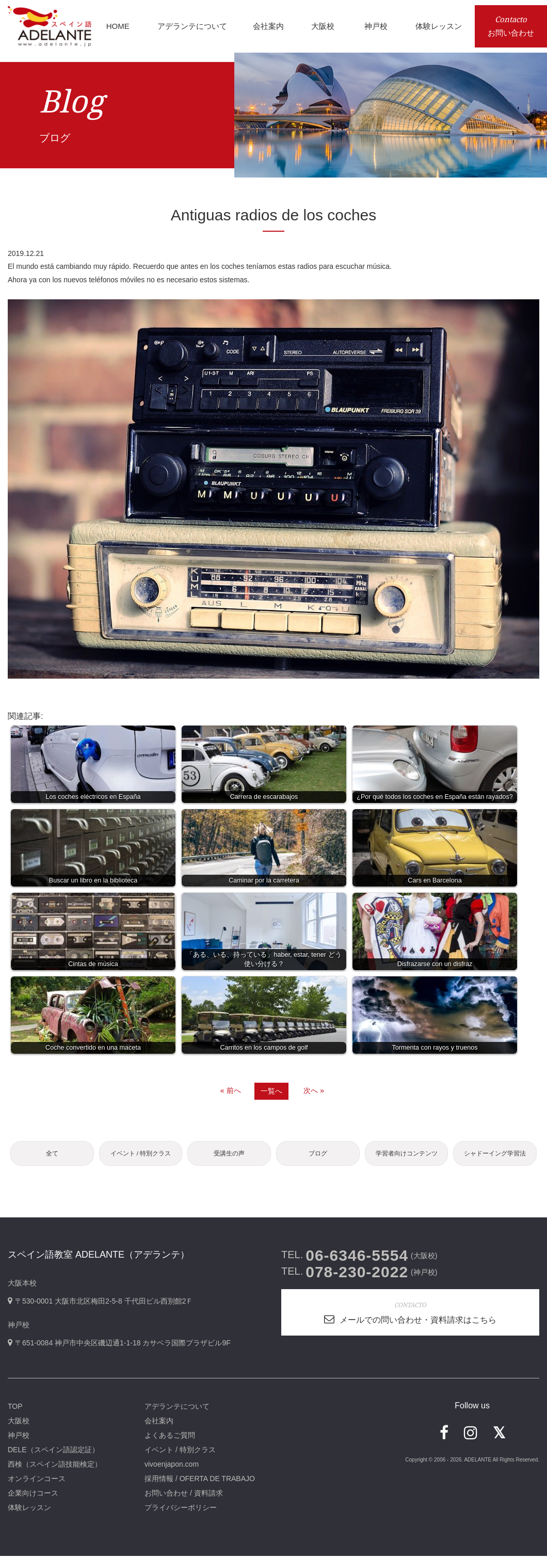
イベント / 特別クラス (140, 1154)
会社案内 (158, 1423)
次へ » (313, 1090)
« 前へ (230, 1090)
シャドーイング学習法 (495, 1154)
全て (52, 1154)
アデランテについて (177, 1408)
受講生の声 (229, 1154)
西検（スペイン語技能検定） (55, 1466)
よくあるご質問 (169, 1437)
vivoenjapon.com (171, 1466)
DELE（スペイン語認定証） (53, 1452)
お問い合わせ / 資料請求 (183, 1495)
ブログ (318, 1154)
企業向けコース (33, 1495)
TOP (15, 1408)
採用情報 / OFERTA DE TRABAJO (199, 1480)
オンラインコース (37, 1480)
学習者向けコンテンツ (407, 1154)
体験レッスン (29, 1509)
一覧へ (271, 1091)
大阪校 (18, 1423)
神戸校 (18, 1437)
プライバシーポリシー (180, 1509)
